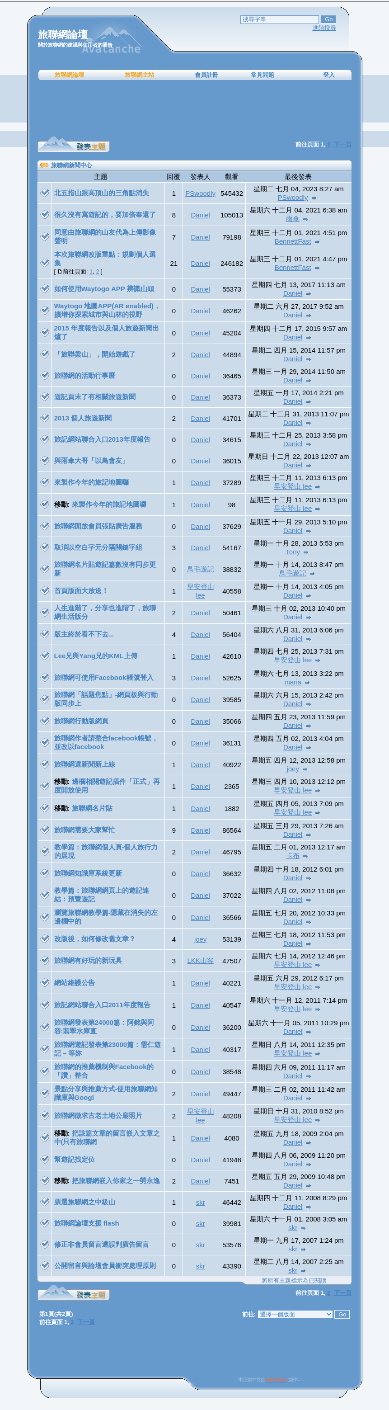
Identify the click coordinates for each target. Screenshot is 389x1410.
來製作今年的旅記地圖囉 (91, 482)
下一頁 (343, 1292)
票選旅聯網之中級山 (84, 1202)
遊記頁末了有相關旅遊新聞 (95, 397)
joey (292, 769)
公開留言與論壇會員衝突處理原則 (105, 1265)
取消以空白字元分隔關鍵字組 (98, 547)
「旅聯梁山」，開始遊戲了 (95, 354)
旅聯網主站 (139, 74)
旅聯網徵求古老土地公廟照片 (98, 1115)
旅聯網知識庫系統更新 (88, 873)
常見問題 (262, 74)
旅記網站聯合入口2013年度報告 (102, 439)
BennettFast (293, 241)
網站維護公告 (74, 982)
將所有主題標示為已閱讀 (294, 1280)
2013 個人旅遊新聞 (83, 418)
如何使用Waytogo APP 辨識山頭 (104, 288)
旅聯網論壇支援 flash (86, 1223)
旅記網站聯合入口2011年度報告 (102, 1005)
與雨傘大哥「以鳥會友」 (91, 460)
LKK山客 (200, 960)
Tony (293, 552)
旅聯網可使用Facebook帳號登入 (104, 677)
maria (292, 682)
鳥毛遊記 (200, 569)
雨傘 (293, 218)
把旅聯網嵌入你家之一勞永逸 (116, 1180)
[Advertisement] (194, 108)
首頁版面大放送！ (81, 590)
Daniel (200, 215)
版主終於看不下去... (84, 634)
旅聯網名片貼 (92, 808)
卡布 (293, 855)
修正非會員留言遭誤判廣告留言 (101, 1244)
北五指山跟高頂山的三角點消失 (101, 193)
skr (200, 1202)
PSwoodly (200, 193)
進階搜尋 (324, 27)
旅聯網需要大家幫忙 (84, 830)
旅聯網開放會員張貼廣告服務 (98, 526)
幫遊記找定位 (74, 1159)
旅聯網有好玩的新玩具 (88, 960)
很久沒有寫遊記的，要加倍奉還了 (105, 214)
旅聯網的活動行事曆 (84, 375)
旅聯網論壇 (69, 74)
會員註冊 (206, 74)
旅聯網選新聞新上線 (84, 764)
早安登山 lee (293, 486)
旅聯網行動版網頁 (81, 721)
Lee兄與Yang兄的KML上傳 (95, 656)
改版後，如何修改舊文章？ (95, 939)
